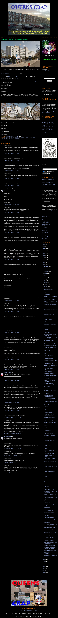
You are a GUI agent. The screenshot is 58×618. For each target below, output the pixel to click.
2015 (44, 264)
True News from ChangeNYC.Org (48, 184)
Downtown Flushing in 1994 (49, 545)
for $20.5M (19, 78)
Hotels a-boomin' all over (49, 322)
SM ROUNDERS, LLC (5, 73)
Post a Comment (4, 475)
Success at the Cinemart (49, 442)
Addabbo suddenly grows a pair (50, 360)
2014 (44, 559)
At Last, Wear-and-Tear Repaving (48, 120)
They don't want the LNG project (50, 519)
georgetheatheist (7, 372)
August (45, 273)
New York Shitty (45, 229)
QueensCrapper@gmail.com (47, 70)
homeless (8, 138)
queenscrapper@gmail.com (29, 610)
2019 (44, 257)
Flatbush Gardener (45, 222)
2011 (44, 564)
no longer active (20, 100)
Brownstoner (44, 217)
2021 (44, 253)
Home (20, 477)
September (46, 271)
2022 (44, 251)
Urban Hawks (44, 238)
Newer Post (3, 477)
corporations (29, 137)
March (45, 282)
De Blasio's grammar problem (50, 520)
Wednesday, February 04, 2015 (13, 455)
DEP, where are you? (48, 473)
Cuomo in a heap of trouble (49, 343)
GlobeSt (43, 225)
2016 (44, 262)
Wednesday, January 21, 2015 (12, 417)
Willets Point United (46, 185)
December (46, 266)
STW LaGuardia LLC (12, 76)
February (46, 284)
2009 (44, 568)
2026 (44, 244)
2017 (44, 260)
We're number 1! (47, 386)
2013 (44, 561)
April (45, 280)
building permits (8, 137)
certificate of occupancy (19, 137)
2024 (44, 248)
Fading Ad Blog (45, 221)
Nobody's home (47, 507)
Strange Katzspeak (48, 371)
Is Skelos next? (47, 292)
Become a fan (44, 162)
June (45, 277)
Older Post (37, 477)
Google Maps (46, 210)
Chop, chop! (46, 388)
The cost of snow (47, 294)
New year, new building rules (50, 550)
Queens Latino (45, 232)
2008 (44, 570)
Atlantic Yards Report (46, 216)
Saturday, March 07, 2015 (11, 462)
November (46, 268)
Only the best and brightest (49, 479)
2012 (44, 563)
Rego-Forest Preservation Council (49, 181)
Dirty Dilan (46, 321)
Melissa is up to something (49, 435)
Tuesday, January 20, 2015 (11, 153)
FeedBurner (52, 83)
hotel (12, 138)
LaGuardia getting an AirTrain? (50, 437)
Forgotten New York (46, 224)
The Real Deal (45, 236)
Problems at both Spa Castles (50, 478)
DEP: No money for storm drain (50, 512)
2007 (44, 572)
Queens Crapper (10, 136)
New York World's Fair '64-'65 (48, 179)
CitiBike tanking (47, 522)
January (46, 286)
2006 (44, 574)
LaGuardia (16, 138)
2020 (44, 255)
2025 (44, 246)
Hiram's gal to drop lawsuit (49, 307)
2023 (44, 250)
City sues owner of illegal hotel (50, 390)
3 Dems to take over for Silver (50, 345)
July (45, 275)
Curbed (43, 219)
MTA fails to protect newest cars (50, 375)
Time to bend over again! (49, 453)
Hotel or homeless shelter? (49, 299)
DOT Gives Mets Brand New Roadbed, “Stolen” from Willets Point (48, 124)
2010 (44, 566)
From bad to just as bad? (49, 287)
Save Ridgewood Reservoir (47, 182)
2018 (44, 259)
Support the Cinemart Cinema (50, 530)
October (46, 269)
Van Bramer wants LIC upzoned (50, 464)
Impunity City (44, 227)
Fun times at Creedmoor (49, 517)
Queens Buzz (44, 230)
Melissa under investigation (49, 420)
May (45, 278)
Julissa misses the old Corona (50, 312)
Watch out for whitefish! (49, 373)
